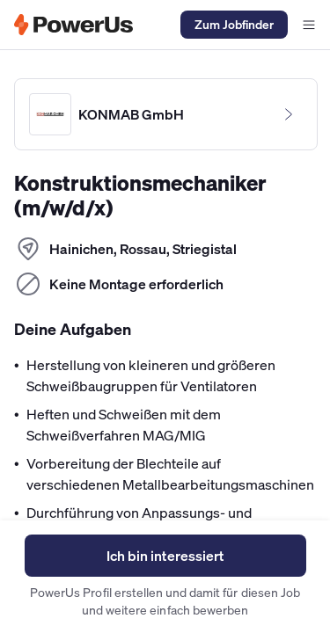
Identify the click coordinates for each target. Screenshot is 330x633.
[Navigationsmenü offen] (309, 25)
